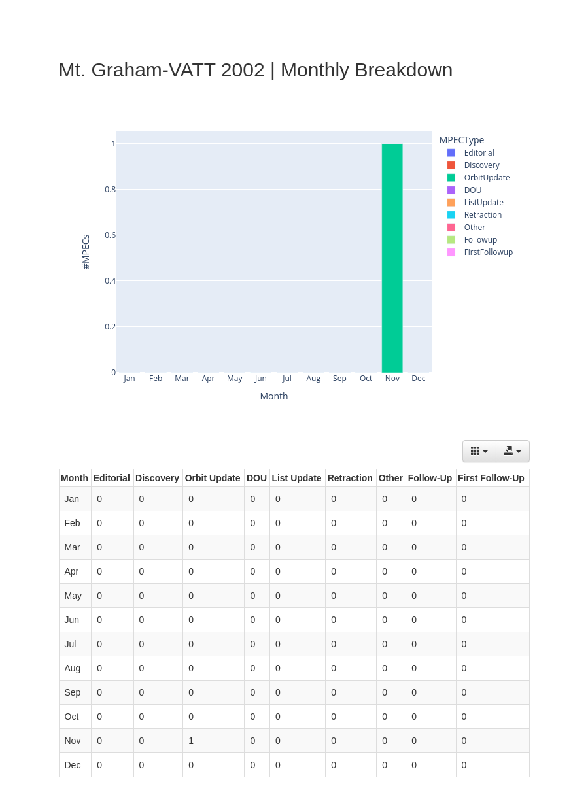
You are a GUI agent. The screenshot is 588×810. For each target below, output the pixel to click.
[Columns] (479, 451)
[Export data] (513, 451)
